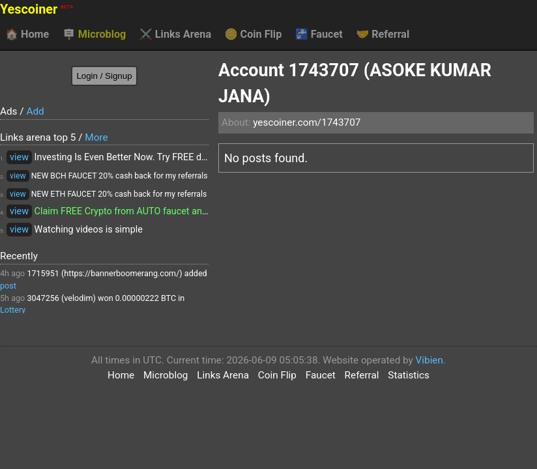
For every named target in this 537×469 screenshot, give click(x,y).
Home (27, 34)
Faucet (319, 34)
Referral (382, 34)
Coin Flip (253, 34)
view (19, 157)
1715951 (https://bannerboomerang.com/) (104, 273)
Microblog (94, 34)
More (96, 137)
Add (35, 111)
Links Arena (175, 34)
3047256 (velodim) (61, 298)
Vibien (429, 360)
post (8, 286)
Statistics (408, 375)
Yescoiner (36, 9)
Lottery (12, 310)
